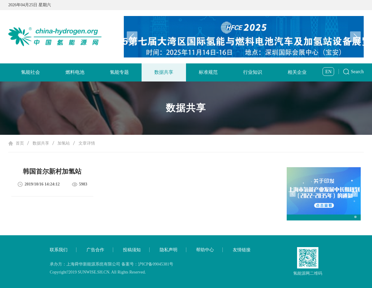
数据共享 (163, 72)
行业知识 (252, 72)
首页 (20, 143)
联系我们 (59, 249)
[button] (355, 36)
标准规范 (208, 72)
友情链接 (242, 249)
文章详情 (86, 143)
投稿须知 (132, 249)
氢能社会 (30, 72)
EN (328, 71)
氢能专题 (119, 72)
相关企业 (297, 72)
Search (357, 71)
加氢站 (63, 143)
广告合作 (95, 249)
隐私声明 (168, 249)
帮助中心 (205, 249)
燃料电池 (74, 72)
